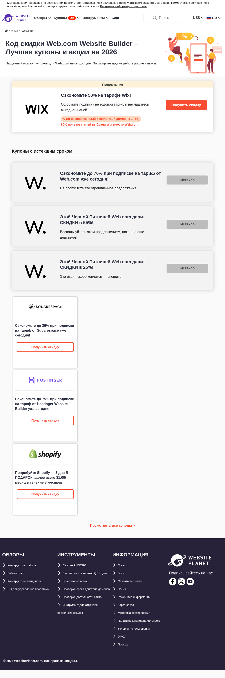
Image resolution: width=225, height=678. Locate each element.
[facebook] (172, 581)
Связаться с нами (133, 581)
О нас (122, 565)
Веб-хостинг (18, 573)
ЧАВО (123, 589)
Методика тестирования (139, 613)
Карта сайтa (128, 605)
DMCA (123, 644)
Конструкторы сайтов (26, 565)
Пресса (124, 652)
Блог (122, 573)
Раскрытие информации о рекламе (123, 6)
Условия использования (139, 636)
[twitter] (181, 581)
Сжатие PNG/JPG (77, 565)
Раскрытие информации (139, 597)
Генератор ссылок (78, 589)
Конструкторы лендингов (29, 581)
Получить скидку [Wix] (186, 105)
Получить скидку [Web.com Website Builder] (45, 347)
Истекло (187, 180)
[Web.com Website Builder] (45, 332)
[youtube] (190, 581)
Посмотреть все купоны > (112, 525)
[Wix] (112, 106)
